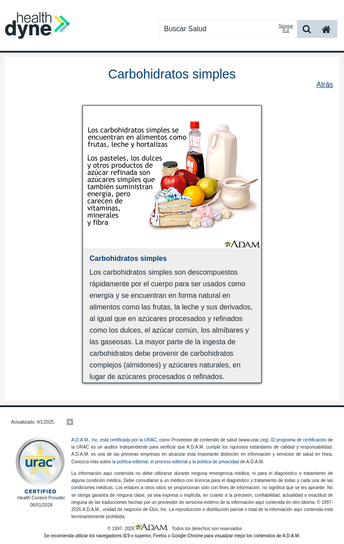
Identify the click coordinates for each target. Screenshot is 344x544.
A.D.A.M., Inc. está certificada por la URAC (114, 439)
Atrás (324, 84)
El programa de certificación (299, 439)
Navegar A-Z (285, 28)
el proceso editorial (169, 461)
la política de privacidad (215, 461)
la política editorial (130, 461)
